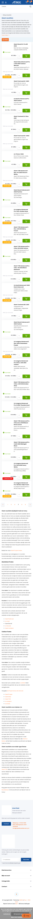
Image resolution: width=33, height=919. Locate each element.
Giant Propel (8, 694)
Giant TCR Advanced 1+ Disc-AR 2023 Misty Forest (21, 229)
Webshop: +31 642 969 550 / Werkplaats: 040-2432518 (20, 824)
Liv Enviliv (7, 704)
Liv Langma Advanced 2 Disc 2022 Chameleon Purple (21, 343)
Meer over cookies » (17, 917)
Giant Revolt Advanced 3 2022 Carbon (22, 323)
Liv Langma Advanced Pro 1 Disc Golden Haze (21, 210)
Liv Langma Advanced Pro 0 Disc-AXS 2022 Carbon (21, 362)
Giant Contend (9, 628)
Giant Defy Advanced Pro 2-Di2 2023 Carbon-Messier (22, 63)
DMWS (21, 900)
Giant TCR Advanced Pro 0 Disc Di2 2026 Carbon (21, 247)
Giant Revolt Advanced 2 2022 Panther (22, 191)
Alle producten (7, 15)
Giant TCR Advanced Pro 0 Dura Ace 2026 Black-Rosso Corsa (21, 422)
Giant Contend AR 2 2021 (21, 304)
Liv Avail (7, 621)
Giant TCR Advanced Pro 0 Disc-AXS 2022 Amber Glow (21, 384)
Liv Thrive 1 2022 (19, 154)
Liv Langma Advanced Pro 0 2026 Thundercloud (21, 404)
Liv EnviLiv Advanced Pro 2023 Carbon (21, 99)
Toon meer (5, 35)
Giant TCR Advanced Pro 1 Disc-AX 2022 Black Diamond (21, 267)
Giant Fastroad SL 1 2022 (21, 136)
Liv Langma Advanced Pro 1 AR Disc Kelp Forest (21, 484)
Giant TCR (8, 699)
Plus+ (25, 900)
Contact (6, 824)
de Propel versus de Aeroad (15, 691)
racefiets (22, 683)
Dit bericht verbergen (20, 914)
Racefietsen (5, 790)
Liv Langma (8, 701)
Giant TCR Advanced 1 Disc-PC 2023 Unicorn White (21, 172)
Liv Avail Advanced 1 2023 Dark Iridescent (22, 286)
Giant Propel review (16, 550)
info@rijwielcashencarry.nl (20, 828)
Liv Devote (8, 626)
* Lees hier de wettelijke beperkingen (11, 863)
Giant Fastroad (9, 619)
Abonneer (26, 859)
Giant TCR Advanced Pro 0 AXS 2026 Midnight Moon (21, 444)
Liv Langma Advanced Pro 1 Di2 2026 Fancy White (21, 465)
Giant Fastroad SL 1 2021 (21, 81)
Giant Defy (8, 697)
